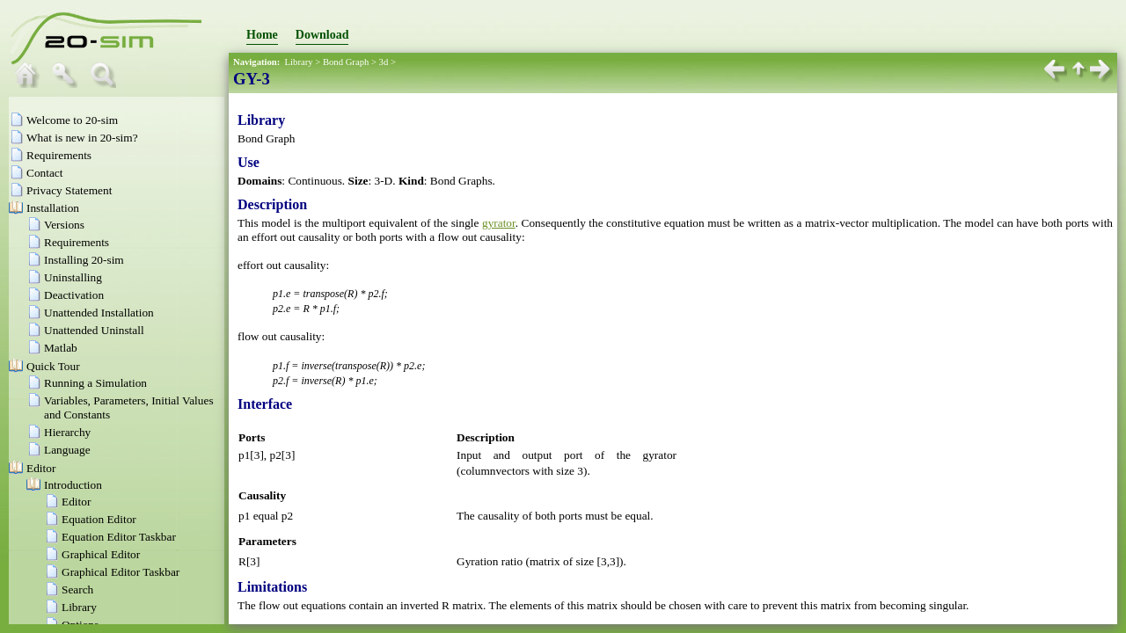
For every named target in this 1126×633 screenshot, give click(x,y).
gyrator (498, 222)
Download (322, 34)
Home (262, 34)
